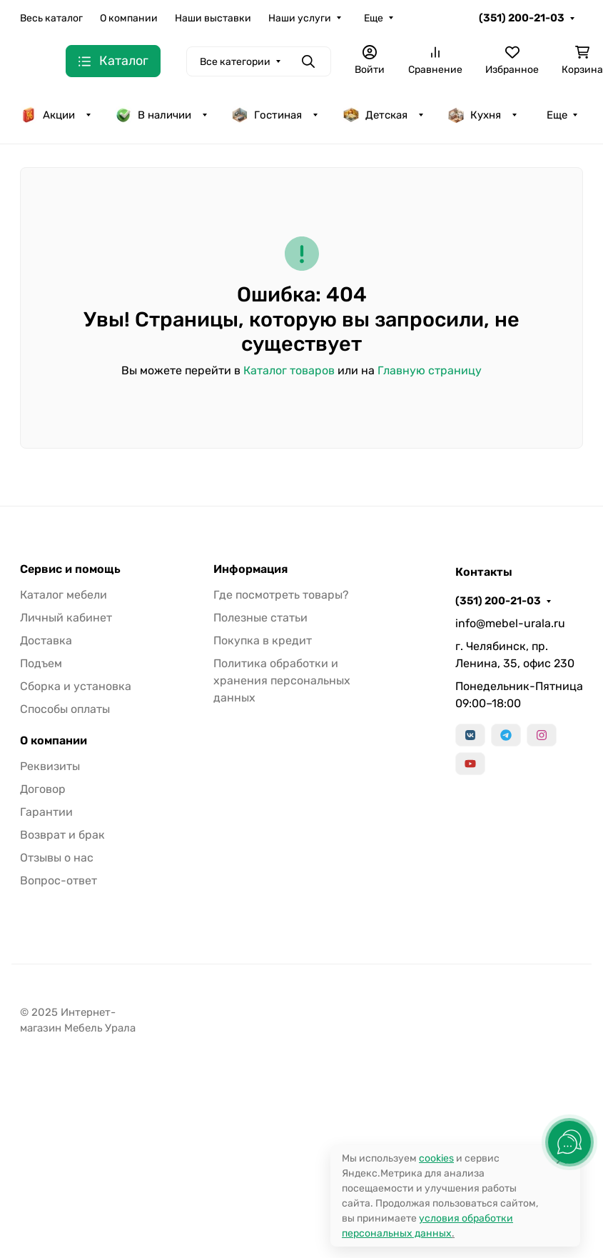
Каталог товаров (289, 370)
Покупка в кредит (262, 640)
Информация (250, 569)
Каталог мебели (63, 594)
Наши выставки (213, 18)
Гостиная (266, 115)
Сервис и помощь (70, 569)
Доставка (46, 640)
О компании (129, 18)
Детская (375, 115)
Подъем (41, 663)
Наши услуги (299, 18)
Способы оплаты (65, 709)
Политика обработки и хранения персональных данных (281, 680)
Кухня (474, 115)
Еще (373, 18)
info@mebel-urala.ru (510, 623)
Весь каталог (51, 18)
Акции (47, 115)
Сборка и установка (75, 686)
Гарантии (46, 812)
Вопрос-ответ (58, 880)
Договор (43, 789)
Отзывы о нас (56, 857)
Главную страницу (429, 370)
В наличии (153, 115)
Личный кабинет (66, 617)
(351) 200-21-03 (521, 17)
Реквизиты (50, 766)
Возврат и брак (62, 835)
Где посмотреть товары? (281, 594)
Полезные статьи (260, 617)
